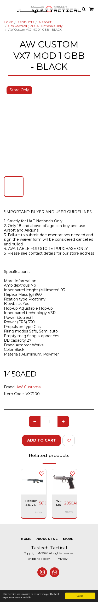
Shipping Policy (38, 559)
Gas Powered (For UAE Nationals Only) (36, 26)
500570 (69, 512)
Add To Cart (41, 440)
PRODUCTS (26, 22)
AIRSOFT (45, 22)
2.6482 (38, 512)
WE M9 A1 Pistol (60, 503)
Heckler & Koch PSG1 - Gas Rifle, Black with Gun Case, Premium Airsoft (32, 503)
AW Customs (28, 387)
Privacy (62, 559)
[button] (5, 9)
